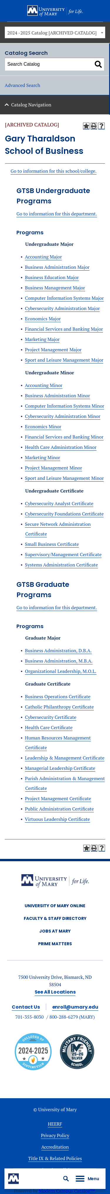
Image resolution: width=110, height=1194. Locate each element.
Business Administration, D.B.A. (58, 650)
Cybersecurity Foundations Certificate (64, 513)
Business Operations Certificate (57, 696)
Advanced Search (22, 85)
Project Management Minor (53, 468)
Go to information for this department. (56, 213)
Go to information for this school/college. (54, 171)
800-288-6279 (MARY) (72, 1017)
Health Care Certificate (48, 727)
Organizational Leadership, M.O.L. (61, 671)
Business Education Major (52, 277)
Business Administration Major (57, 267)
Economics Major (43, 318)
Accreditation (55, 1147)
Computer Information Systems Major (64, 298)
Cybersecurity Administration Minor (62, 416)
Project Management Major (53, 349)
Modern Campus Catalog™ (67, 1191)
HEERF (55, 1124)
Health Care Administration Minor (61, 447)
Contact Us (26, 1007)
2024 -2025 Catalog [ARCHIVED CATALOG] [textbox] (52, 32)
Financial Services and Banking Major (64, 329)
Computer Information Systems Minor (64, 406)
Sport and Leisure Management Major (64, 360)
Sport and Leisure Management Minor (64, 478)
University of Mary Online (55, 906)
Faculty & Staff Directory (55, 918)
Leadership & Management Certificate (64, 758)
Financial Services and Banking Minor (64, 437)
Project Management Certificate (58, 798)
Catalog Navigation (31, 104)
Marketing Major (42, 339)
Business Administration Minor (57, 395)
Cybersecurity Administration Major (62, 308)
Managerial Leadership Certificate (60, 768)
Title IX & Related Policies (55, 1158)
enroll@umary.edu (75, 1007)
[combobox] (55, 32)
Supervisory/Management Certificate (63, 554)
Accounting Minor (43, 385)
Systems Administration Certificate (61, 564)
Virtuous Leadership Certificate (57, 819)
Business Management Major (55, 287)
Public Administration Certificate (59, 809)
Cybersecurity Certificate (50, 717)
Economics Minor (43, 426)
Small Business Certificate (52, 544)
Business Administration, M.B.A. (59, 661)
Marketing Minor (42, 457)
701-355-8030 (29, 1017)
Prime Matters (55, 944)
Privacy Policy (55, 1135)
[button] (66, 1178)
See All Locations (55, 992)
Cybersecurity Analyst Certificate (59, 503)
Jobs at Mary (55, 931)
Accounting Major (43, 256)
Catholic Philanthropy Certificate (59, 707)
